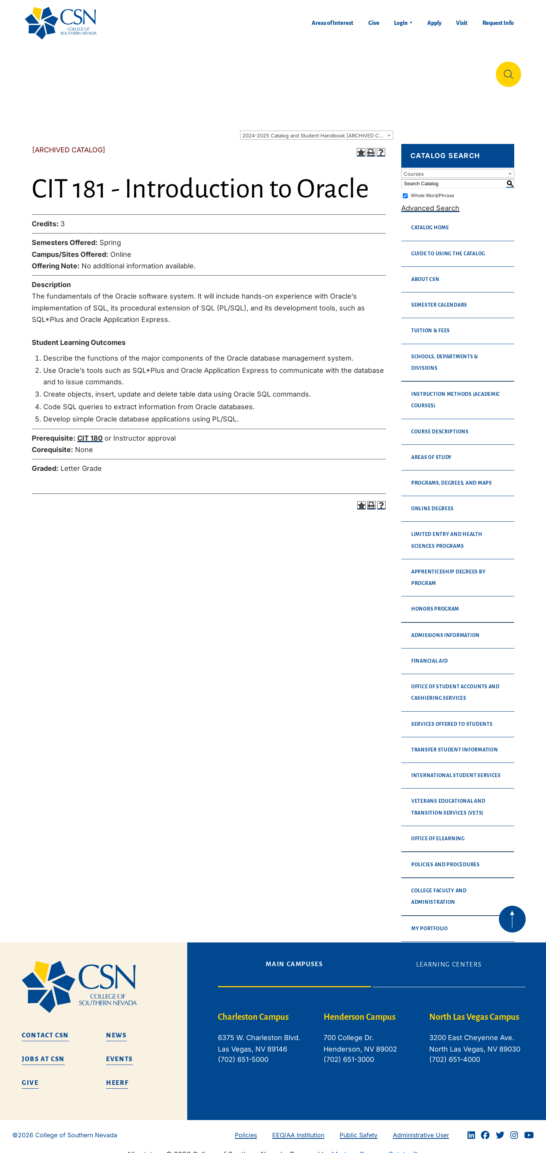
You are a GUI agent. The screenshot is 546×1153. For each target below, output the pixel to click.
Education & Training (117, 70)
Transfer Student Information (454, 743)
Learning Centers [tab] (449, 958)
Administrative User (421, 1129)
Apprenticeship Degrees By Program (448, 571)
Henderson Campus (360, 1011)
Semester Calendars (439, 299)
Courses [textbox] (414, 168)
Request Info (498, 23)
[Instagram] (514, 1129)
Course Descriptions (440, 425)
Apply (434, 23)
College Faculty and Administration (439, 890)
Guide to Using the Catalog (448, 247)
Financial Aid (429, 655)
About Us (45, 70)
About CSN (425, 273)
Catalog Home (430, 221)
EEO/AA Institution (298, 1129)
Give (373, 23)
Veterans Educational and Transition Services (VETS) (448, 800)
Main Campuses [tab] (294, 958)
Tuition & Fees (430, 324)
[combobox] (316, 129)
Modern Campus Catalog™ (374, 1148)
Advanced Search (430, 202)
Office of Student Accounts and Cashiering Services (455, 686)
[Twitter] (500, 1129)
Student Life (357, 70)
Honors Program (435, 603)
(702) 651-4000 (454, 1053)
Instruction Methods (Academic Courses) (455, 393)
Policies (246, 1129)
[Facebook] (485, 1129)
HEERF (117, 1076)
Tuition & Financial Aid (275, 70)
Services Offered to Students (451, 718)
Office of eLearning (438, 832)
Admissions (195, 70)
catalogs (150, 1148)
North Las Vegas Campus (474, 1011)
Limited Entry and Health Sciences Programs (446, 534)
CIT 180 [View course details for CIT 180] (90, 432)
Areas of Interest (332, 23)
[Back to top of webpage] (512, 913)
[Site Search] (508, 71)
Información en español (440, 71)
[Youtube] (529, 1129)
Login (401, 23)
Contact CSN (45, 1029)
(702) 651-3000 (349, 1053)
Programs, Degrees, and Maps (451, 477)
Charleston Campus (253, 1011)
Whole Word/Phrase (432, 189)
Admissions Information (445, 629)
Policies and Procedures (445, 858)
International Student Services (456, 769)
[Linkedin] (471, 1129)
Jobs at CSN (43, 1053)
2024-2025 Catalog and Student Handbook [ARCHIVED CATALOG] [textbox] (317, 129)
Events (119, 1053)
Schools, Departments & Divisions (444, 356)
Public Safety (359, 1129)
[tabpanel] (372, 1038)
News (116, 1029)
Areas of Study (431, 451)
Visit (462, 23)
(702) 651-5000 (243, 1053)
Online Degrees (432, 502)
